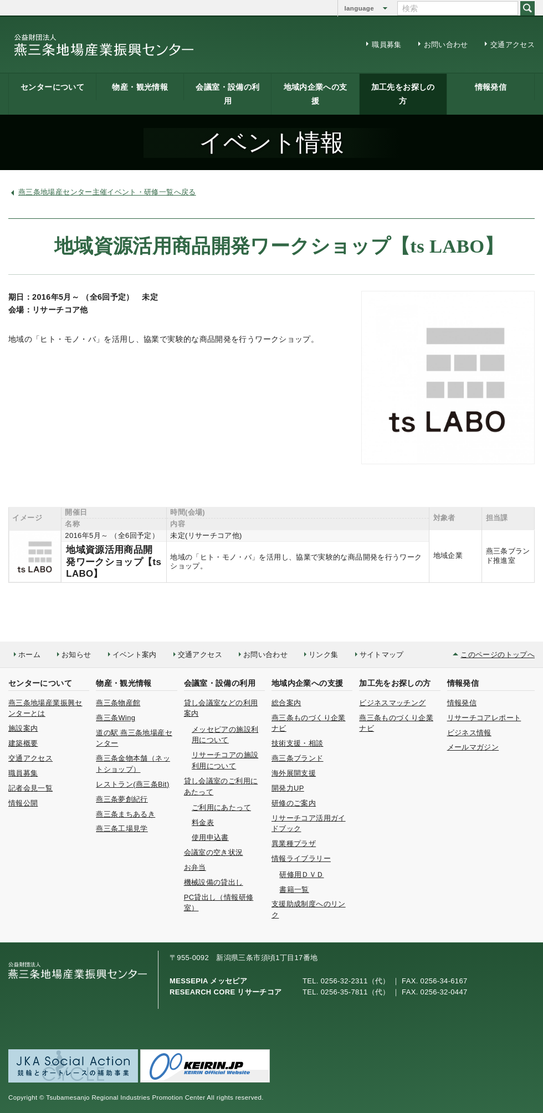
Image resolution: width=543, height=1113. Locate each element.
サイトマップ (382, 654)
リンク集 (323, 654)
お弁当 (195, 867)
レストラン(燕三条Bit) (132, 784)
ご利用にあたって (221, 807)
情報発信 (490, 87)
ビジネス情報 (469, 733)
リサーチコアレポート (484, 718)
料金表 (203, 822)
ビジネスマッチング (392, 703)
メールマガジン (473, 747)
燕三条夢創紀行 (122, 799)
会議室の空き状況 (213, 852)
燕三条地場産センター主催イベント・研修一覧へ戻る (107, 192)
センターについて (52, 87)
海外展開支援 (294, 773)
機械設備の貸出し (213, 882)
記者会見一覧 (30, 788)
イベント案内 (134, 654)
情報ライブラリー (301, 858)
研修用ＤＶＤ (301, 874)
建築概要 (23, 743)
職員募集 (386, 44)
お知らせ (76, 654)
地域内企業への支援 (315, 94)
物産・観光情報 (140, 87)
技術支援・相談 (298, 743)
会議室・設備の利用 (227, 94)
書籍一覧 (294, 889)
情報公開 (23, 803)
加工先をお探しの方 (403, 94)
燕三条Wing (115, 718)
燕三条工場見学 (122, 828)
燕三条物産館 (118, 703)
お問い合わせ (446, 44)
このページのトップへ (497, 654)
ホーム (29, 654)
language (359, 8)
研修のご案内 (294, 803)
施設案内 (23, 728)
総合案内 (286, 703)
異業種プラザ (294, 843)
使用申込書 (210, 837)
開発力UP (288, 788)
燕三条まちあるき (125, 814)
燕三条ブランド (298, 758)
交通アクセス (512, 44)
